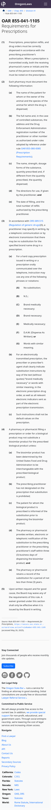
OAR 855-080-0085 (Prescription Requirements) (28, 152)
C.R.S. (17, 776)
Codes (17, 772)
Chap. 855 (18, 10)
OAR (9, 10)
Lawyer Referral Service (13, 697)
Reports (6, 757)
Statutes (18, 780)
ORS (22, 793)
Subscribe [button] (8, 665)
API (3, 749)
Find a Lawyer (9, 736)
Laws (17, 789)
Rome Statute (21, 802)
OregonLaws (23, 4)
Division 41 (31, 10)
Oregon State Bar (15, 688)
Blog (4, 740)
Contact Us (7, 753)
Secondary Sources (11, 761)
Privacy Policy (8, 766)
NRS (16, 785)
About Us (6, 744)
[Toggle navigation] (45, 4)
